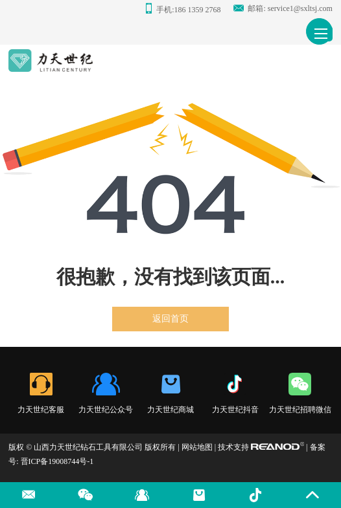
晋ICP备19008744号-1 (57, 461)
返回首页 (170, 319)
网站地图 (197, 447)
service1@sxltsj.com (300, 8)
